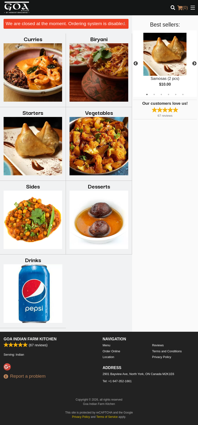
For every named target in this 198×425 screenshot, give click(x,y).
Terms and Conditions (167, 351)
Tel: (117, 381)
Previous (135, 63)
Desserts (99, 186)
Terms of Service (107, 417)
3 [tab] (161, 94)
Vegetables (99, 112)
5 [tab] (175, 94)
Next (194, 63)
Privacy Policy (161, 357)
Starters (33, 112)
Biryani (99, 38)
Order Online (111, 351)
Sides (33, 186)
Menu (106, 345)
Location (108, 357)
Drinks (33, 259)
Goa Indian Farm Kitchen (30, 339)
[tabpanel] (165, 64)
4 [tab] (168, 94)
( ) (182, 7)
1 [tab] (147, 94)
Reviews (158, 345)
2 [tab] (154, 94)
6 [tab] (183, 94)
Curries (33, 38)
